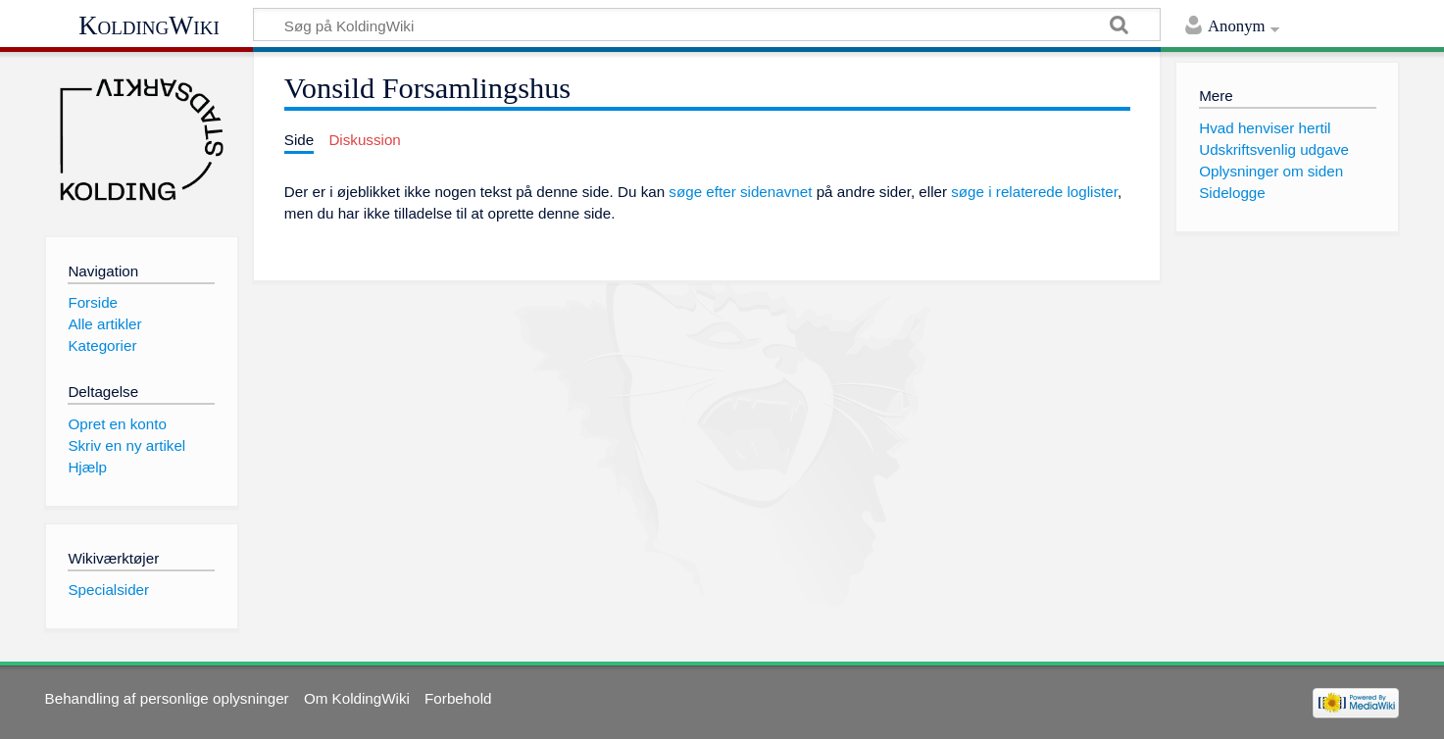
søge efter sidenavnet (740, 191)
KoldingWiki (149, 25)
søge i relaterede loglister (1034, 191)
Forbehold (457, 698)
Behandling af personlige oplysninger (167, 698)
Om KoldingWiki (357, 698)
